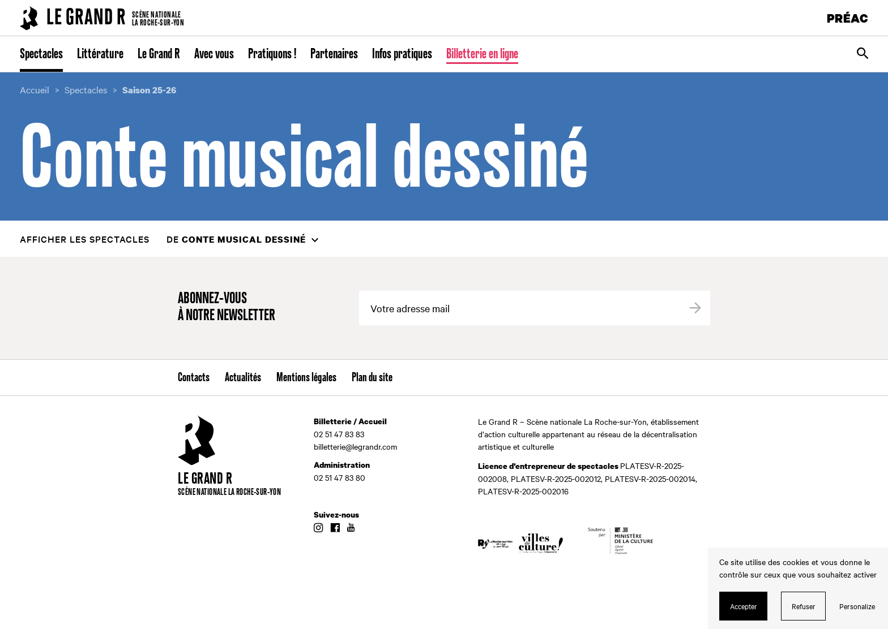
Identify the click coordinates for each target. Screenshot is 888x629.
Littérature (100, 54)
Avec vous (214, 54)
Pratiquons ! (272, 54)
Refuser (804, 606)
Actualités (243, 378)
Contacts (194, 378)
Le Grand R (159, 54)
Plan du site (372, 378)
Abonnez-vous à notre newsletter (226, 307)
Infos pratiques (402, 54)
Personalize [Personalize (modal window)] (857, 606)
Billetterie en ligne (482, 54)
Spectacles (41, 54)
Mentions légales (306, 378)
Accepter (743, 606)
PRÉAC (848, 18)
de (236, 238)
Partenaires (334, 54)
